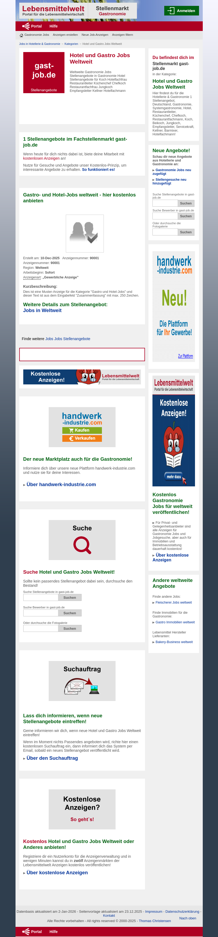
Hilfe (53, 26)
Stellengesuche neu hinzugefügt (169, 181)
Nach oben (187, 918)
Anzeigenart (32, 277)
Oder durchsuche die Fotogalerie (166, 225)
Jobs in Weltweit (42, 310)
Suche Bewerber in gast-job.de (173, 210)
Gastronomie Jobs (37, 34)
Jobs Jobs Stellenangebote (67, 339)
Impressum (153, 912)
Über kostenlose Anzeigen (170, 557)
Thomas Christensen (155, 921)
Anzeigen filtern (122, 34)
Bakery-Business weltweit (174, 642)
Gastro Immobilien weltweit (175, 622)
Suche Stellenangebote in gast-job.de (48, 591)
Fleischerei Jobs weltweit (174, 602)
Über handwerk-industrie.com (61, 484)
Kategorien (71, 43)
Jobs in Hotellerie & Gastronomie (39, 43)
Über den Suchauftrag (52, 758)
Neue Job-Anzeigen (95, 34)
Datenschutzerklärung (182, 912)
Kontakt (109, 916)
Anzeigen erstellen (65, 34)
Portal (36, 26)
